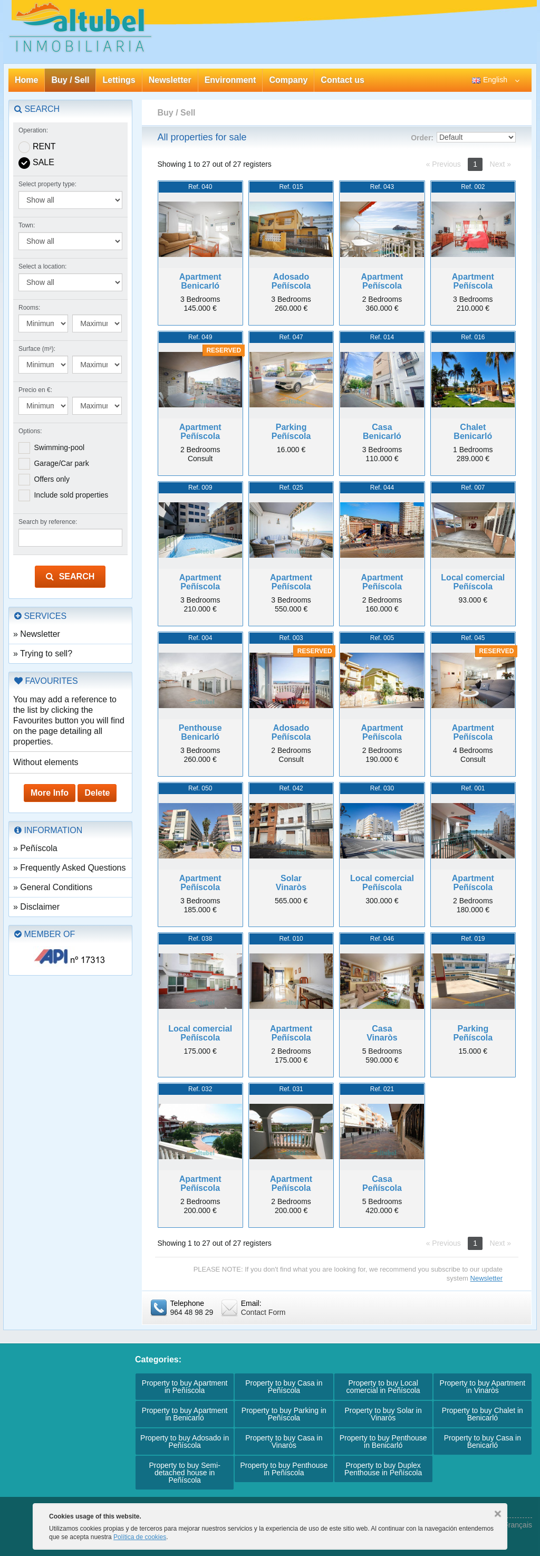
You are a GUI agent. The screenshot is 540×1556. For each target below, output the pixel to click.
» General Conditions (52, 887)
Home (26, 79)
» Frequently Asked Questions (69, 867)
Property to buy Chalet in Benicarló (482, 1414)
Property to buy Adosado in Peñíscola (184, 1441)
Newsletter (170, 79)
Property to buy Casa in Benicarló (482, 1441)
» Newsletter (36, 633)
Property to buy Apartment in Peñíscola (185, 1387)
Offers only (51, 479)
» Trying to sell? (42, 653)
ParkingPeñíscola (291, 432)
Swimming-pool (59, 447)
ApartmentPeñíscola (382, 281)
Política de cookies (139, 1537)
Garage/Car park (61, 463)
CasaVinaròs (382, 1033)
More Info (50, 792)
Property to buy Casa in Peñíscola (283, 1387)
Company (288, 79)
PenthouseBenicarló (200, 732)
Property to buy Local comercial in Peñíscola (383, 1387)
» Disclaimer (36, 906)
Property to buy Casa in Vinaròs (283, 1441)
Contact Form (263, 1312)
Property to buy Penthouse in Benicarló (383, 1441)
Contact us (342, 79)
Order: (422, 137)
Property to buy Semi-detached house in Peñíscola (184, 1472)
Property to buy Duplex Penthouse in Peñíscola (383, 1469)
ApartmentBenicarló (200, 281)
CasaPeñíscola (382, 1184)
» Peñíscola (35, 848)
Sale (43, 162)
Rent (44, 146)
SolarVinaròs (291, 883)
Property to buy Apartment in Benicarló (185, 1414)
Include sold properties (71, 495)
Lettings (118, 79)
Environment (230, 79)
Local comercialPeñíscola (473, 582)
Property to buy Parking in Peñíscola (284, 1414)
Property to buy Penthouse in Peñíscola (283, 1469)
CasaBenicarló (382, 432)
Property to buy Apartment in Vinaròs (483, 1387)
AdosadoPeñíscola (291, 281)
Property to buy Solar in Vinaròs (382, 1414)
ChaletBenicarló (473, 432)
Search (70, 576)
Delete (97, 792)
